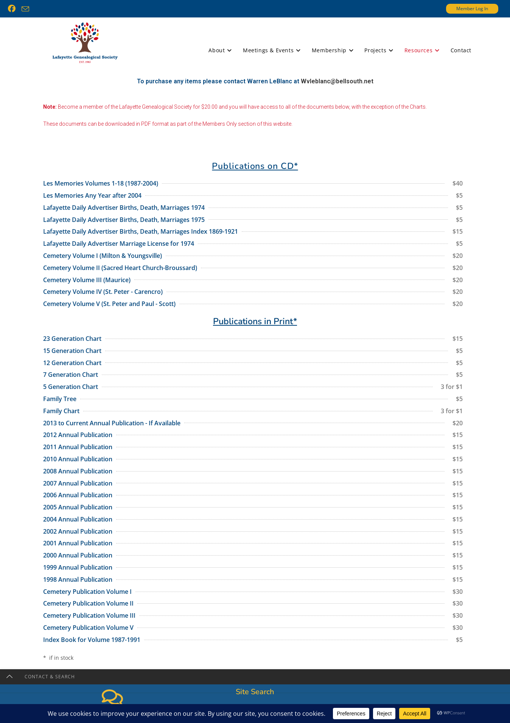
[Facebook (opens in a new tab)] (13, 8)
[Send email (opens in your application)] (25, 9)
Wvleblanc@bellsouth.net (337, 96)
